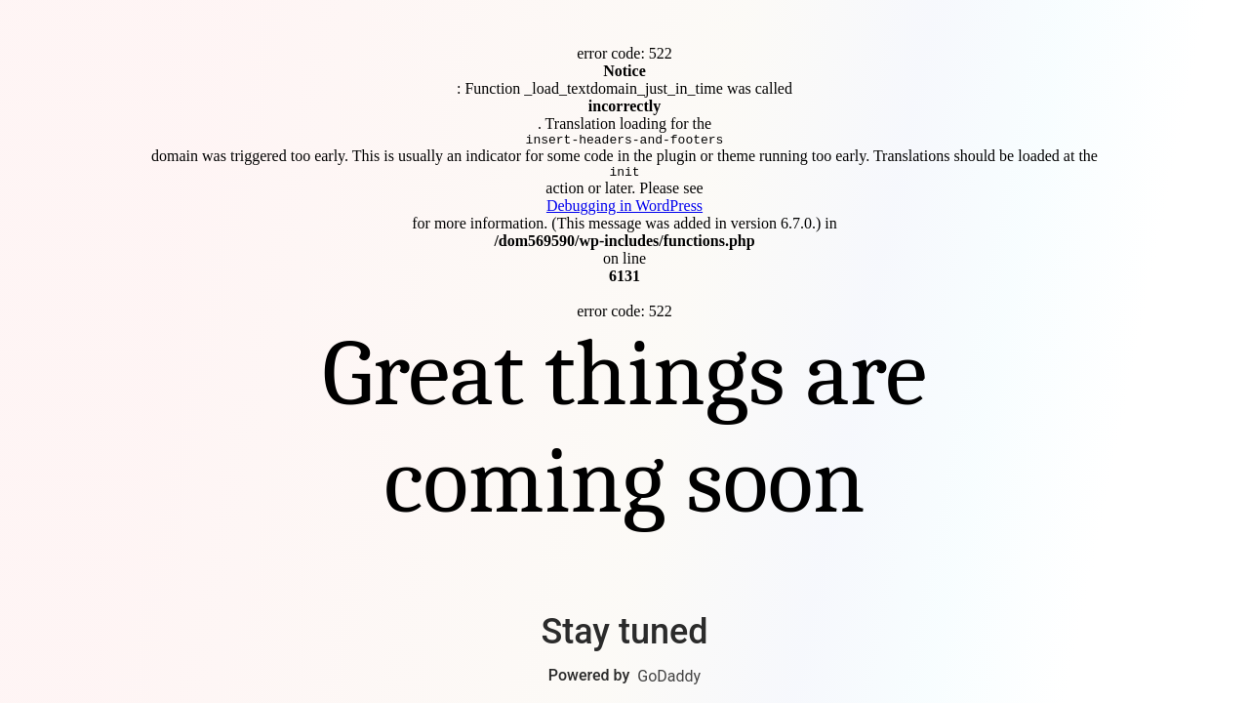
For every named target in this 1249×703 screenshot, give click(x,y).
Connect (624, 352)
